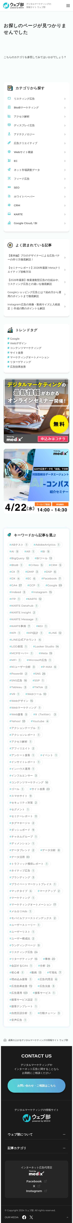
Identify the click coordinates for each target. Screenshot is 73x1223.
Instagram (34, 1191)
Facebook (34, 1181)
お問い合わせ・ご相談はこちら (36, 1085)
